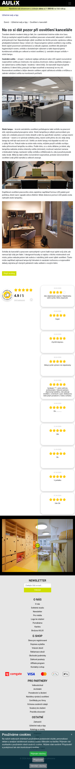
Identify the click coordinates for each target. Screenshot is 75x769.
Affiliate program (37, 663)
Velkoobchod (37, 685)
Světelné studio (37, 608)
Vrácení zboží (37, 648)
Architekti (37, 689)
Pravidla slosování (37, 712)
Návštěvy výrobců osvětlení (37, 697)
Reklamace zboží (37, 652)
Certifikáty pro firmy (37, 700)
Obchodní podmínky (37, 656)
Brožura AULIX (37, 630)
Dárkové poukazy (37, 659)
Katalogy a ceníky (37, 729)
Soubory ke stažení (37, 708)
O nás (37, 604)
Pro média (37, 615)
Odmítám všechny (38, 766)
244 (19, 300)
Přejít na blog (9, 273)
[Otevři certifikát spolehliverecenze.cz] (23, 290)
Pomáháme (37, 623)
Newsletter (37, 611)
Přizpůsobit (38, 760)
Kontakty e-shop (37, 667)
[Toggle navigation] (69, 3)
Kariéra (37, 627)
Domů (6, 22)
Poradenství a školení (38, 693)
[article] (57, 296)
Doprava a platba (37, 644)
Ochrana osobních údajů (37, 704)
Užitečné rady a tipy (10, 15)
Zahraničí (37, 722)
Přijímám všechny (38, 754)
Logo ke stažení (37, 619)
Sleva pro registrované (37, 640)
